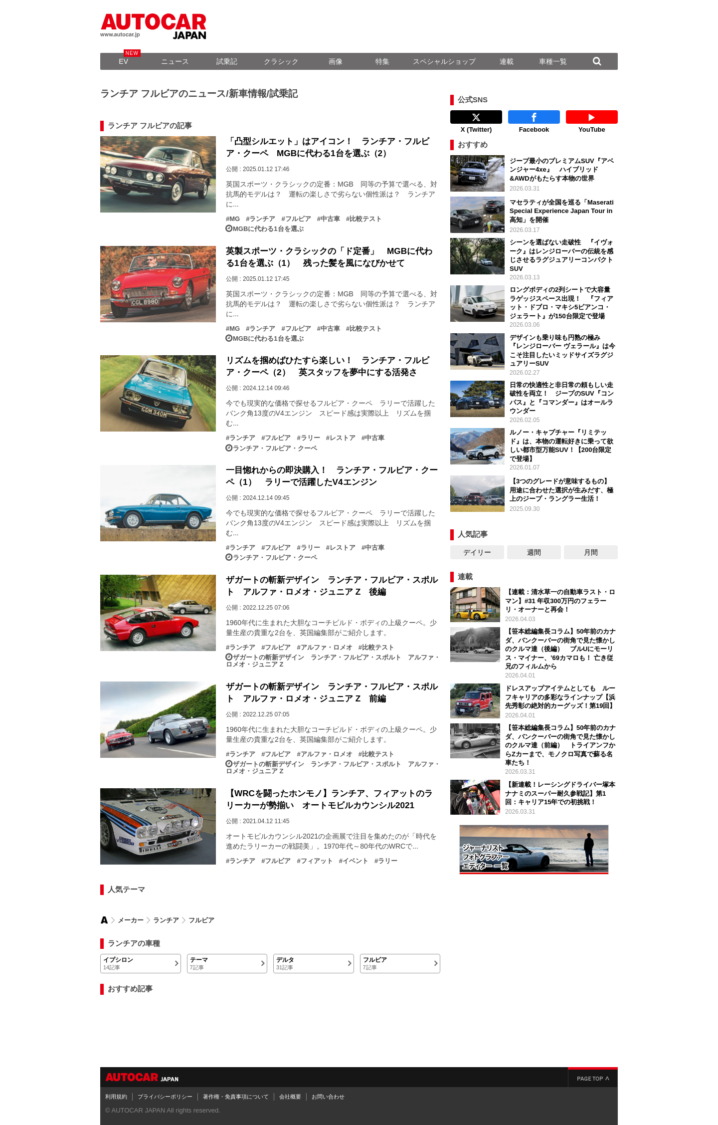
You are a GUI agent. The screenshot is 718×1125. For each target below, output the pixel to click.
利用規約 (116, 1097)
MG (234, 219)
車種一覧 (553, 61)
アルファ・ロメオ (327, 647)
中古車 (330, 219)
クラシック (281, 61)
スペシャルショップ (444, 61)
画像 (336, 61)
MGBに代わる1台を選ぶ (268, 228)
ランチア (262, 219)
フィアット (317, 861)
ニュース (175, 61)
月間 (591, 552)
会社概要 (290, 1097)
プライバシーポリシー (165, 1097)
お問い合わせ (328, 1097)
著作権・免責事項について (236, 1097)
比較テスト (366, 219)
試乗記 (226, 61)
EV (123, 61)
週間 (534, 552)
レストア (343, 438)
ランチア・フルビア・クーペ (275, 448)
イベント (355, 861)
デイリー (477, 552)
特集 (382, 61)
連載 (507, 61)
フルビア (298, 219)
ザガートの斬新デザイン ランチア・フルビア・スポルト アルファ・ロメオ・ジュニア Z (333, 661)
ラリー (310, 438)
